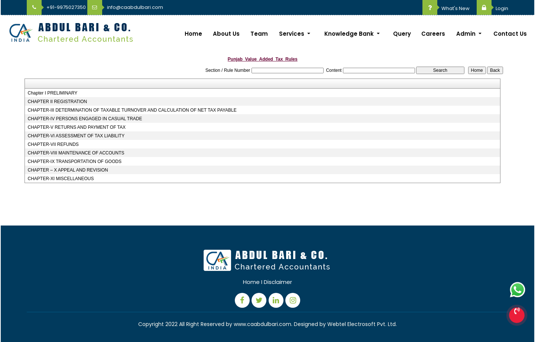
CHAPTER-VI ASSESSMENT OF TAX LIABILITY (75, 135)
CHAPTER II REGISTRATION (57, 101)
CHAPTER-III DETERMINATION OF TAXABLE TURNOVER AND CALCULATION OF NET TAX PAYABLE (131, 110)
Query (402, 34)
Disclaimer (278, 282)
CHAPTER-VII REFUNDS (52, 144)
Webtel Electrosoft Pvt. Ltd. (362, 324)
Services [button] (292, 34)
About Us (226, 34)
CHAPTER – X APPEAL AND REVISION (67, 170)
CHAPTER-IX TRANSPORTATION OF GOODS (74, 161)
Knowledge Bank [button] (349, 34)
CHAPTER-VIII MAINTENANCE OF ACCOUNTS (75, 153)
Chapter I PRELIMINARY (52, 93)
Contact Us (510, 34)
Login (492, 8)
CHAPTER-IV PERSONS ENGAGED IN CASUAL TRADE (84, 118)
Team (259, 34)
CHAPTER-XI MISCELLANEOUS (60, 178)
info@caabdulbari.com (125, 7)
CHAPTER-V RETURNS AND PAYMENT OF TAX (76, 127)
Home (193, 34)
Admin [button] (466, 34)
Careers (433, 34)
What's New (446, 8)
